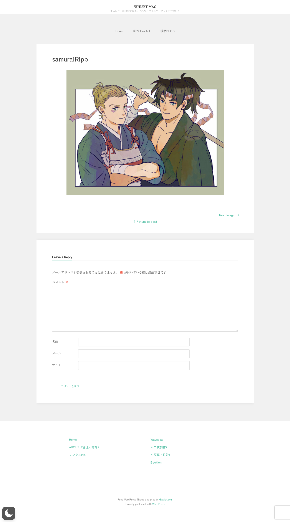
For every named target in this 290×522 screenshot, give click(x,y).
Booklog (156, 462)
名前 (55, 341)
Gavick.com (165, 499)
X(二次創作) (159, 447)
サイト (56, 365)
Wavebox (157, 439)
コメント (60, 282)
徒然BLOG (167, 31)
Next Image (229, 215)
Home (119, 31)
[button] (8, 513)
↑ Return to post (145, 221)
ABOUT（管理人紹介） (85, 447)
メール (56, 353)
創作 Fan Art (141, 31)
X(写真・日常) (160, 454)
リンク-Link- (77, 454)
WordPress (158, 504)
